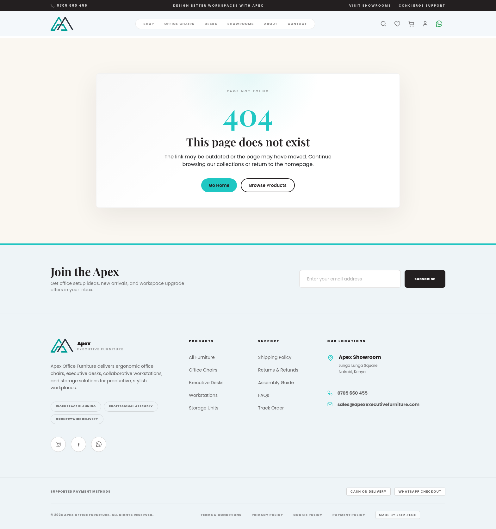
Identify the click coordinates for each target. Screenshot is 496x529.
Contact (297, 24)
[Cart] (411, 23)
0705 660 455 (69, 5)
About (271, 24)
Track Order (271, 408)
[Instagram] (58, 444)
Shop (148, 24)
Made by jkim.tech (398, 515)
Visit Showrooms (370, 5)
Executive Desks (206, 382)
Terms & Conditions (221, 515)
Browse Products (267, 185)
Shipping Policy (275, 357)
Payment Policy (348, 515)
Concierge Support (422, 5)
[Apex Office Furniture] (62, 24)
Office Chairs (179, 24)
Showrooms (240, 24)
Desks (211, 24)
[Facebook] (78, 444)
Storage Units (203, 408)
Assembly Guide (276, 382)
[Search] (383, 23)
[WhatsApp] (439, 23)
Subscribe (425, 279)
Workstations (203, 395)
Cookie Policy (307, 515)
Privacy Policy (267, 515)
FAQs (263, 395)
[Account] (425, 23)
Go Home (219, 185)
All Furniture (202, 357)
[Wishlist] (397, 23)
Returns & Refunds (278, 370)
